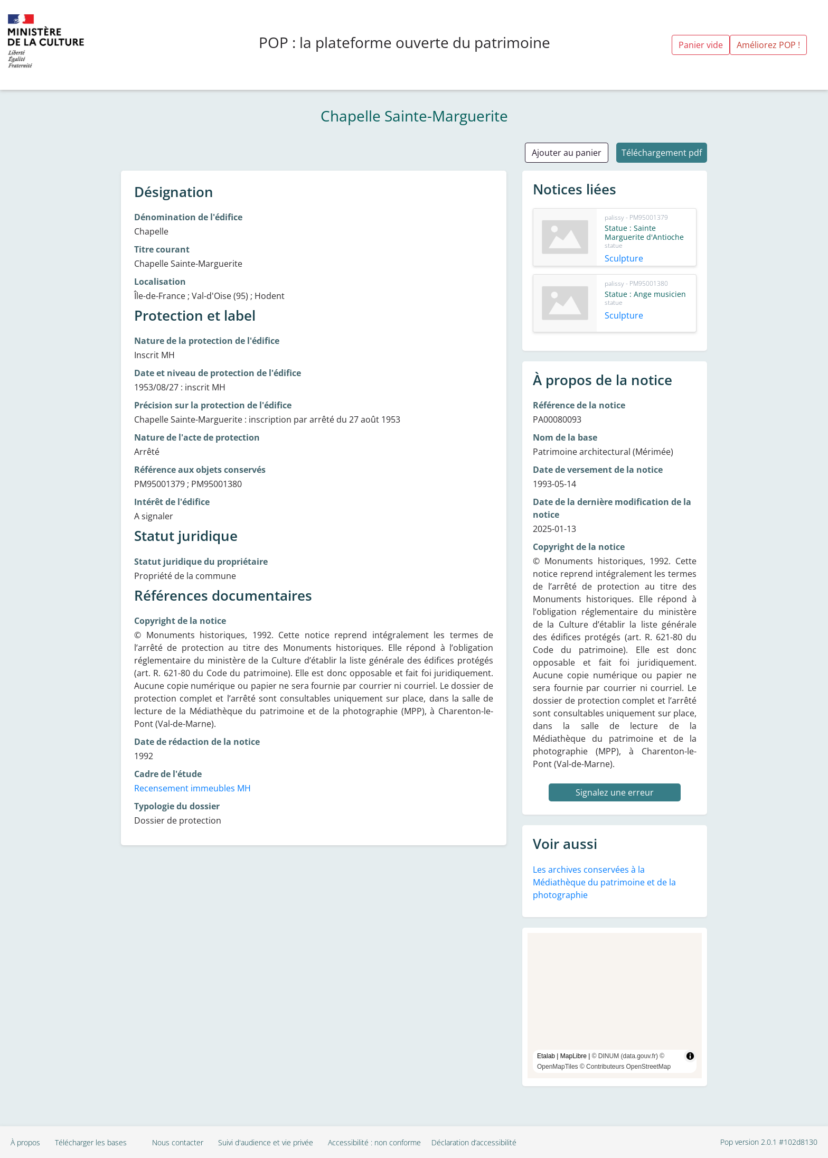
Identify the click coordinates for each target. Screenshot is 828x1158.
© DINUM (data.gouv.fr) (625, 1056)
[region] (615, 1005)
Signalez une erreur (615, 792)
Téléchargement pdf (662, 152)
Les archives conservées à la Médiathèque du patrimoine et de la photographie (604, 882)
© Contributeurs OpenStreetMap (625, 1066)
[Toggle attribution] (690, 1056)
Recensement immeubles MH (192, 788)
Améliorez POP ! (768, 45)
